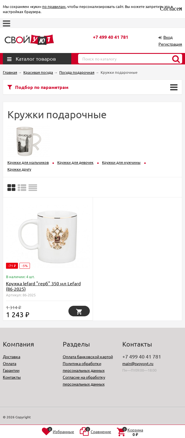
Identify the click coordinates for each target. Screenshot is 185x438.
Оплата (9, 363)
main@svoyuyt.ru (137, 363)
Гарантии (11, 370)
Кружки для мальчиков (28, 162)
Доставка (11, 356)
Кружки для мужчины (121, 162)
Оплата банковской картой (88, 356)
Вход (167, 37)
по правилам (54, 6)
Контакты (12, 377)
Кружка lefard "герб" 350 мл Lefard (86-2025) (43, 286)
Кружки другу (19, 169)
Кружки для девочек (75, 162)
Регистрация (170, 43)
